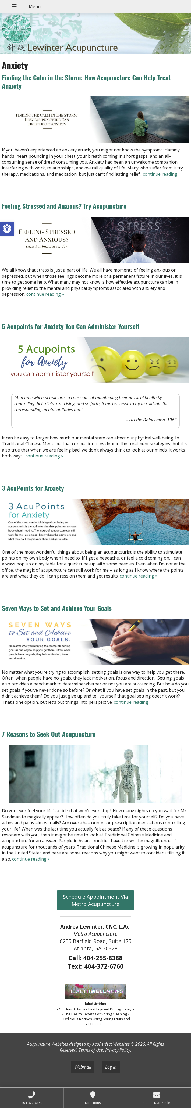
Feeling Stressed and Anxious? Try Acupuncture (64, 206)
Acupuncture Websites (47, 1044)
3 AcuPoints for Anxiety (33, 488)
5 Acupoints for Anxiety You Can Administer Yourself (70, 326)
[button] (7, 229)
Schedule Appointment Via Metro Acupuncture (95, 900)
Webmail (83, 1067)
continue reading (162, 174)
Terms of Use (91, 1050)
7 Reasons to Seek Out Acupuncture (48, 734)
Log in (110, 1067)
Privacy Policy (117, 1050)
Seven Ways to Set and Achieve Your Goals (57, 608)
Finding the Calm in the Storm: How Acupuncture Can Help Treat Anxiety (86, 82)
